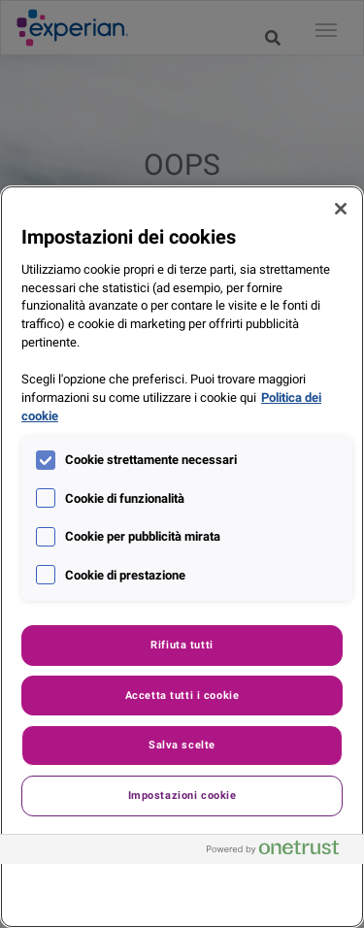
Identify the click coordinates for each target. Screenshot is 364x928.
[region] (182, 556)
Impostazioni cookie (182, 795)
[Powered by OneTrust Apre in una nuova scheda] (280, 852)
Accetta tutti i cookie (182, 695)
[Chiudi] (340, 208)
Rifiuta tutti (181, 644)
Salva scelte (182, 744)
